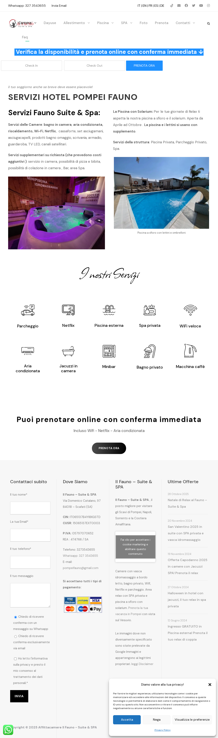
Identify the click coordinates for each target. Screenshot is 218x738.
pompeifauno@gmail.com (80, 568)
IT (139, 5)
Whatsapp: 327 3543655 (27, 5)
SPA (124, 23)
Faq (25, 37)
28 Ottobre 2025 (178, 494)
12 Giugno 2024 (177, 620)
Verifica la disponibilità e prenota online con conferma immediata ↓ (110, 52)
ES (156, 5)
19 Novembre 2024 (179, 554)
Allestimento (74, 23)
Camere (25, 23)
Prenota (161, 23)
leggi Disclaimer (142, 664)
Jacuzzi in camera (68, 368)
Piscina (103, 23)
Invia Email (59, 5)
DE (162, 5)
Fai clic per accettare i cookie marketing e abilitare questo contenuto (135, 547)
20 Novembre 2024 (180, 521)
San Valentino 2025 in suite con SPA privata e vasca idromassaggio (186, 533)
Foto (144, 23)
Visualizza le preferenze (192, 720)
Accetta (127, 720)
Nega (156, 720)
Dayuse (50, 23)
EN (144, 5)
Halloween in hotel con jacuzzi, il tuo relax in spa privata (187, 599)
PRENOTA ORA (144, 65)
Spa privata (149, 325)
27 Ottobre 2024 (178, 587)
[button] (210, 685)
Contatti (183, 23)
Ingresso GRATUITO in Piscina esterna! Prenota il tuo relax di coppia (188, 633)
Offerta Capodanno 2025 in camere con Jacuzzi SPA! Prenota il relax (187, 566)
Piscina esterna (109, 325)
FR (150, 5)
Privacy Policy (163, 730)
